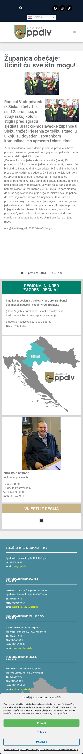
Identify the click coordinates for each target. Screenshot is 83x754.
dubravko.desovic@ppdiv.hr (25, 607)
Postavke (41, 741)
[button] (21, 8)
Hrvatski (35, 17)
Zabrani (41, 732)
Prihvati (41, 723)
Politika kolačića (11, 749)
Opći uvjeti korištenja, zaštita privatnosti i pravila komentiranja (49, 749)
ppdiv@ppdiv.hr (19, 566)
